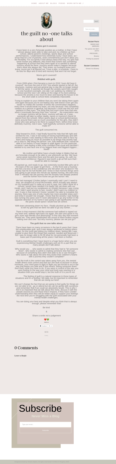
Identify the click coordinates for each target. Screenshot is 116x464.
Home (34, 3)
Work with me (74, 3)
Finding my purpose (92, 59)
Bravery (96, 56)
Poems (62, 3)
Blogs (53, 3)
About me (44, 3)
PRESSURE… (94, 53)
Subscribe (94, 34)
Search (96, 21)
